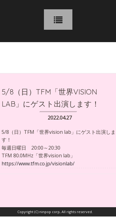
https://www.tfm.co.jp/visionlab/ (38, 163)
